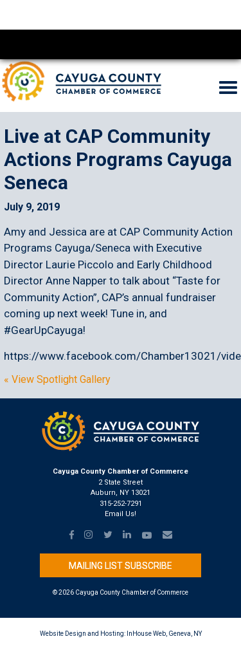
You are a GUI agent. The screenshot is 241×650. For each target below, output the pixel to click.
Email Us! (120, 514)
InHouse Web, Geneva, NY (164, 633)
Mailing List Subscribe (120, 566)
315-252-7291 (121, 503)
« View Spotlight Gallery (57, 380)
